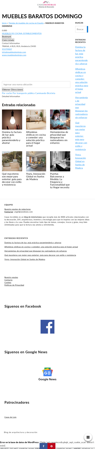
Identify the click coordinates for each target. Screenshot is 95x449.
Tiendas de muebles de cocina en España (26, 23)
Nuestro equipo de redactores (17, 209)
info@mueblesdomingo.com (14, 52)
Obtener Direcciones (12, 89)
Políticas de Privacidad (14, 285)
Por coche (7, 93)
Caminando (40, 93)
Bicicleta (51, 93)
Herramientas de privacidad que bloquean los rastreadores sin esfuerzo (35, 251)
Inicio (4, 23)
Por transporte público (24, 93)
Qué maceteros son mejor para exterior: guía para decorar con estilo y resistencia (81, 136)
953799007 (7, 49)
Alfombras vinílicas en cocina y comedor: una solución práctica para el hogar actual (41, 247)
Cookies (7, 282)
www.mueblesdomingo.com (14, 55)
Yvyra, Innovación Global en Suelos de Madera (80, 161)
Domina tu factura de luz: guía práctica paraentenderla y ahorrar (32, 243)
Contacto (8, 280)
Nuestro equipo (11, 277)
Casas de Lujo (10, 417)
